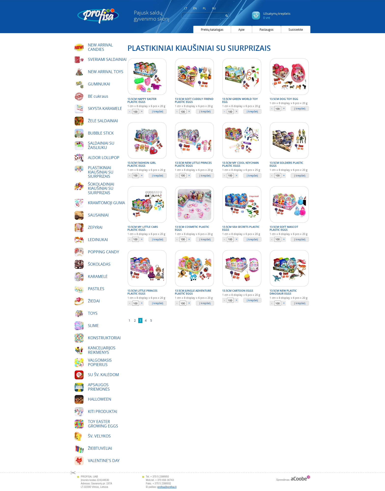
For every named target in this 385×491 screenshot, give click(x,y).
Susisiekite (296, 29)
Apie (241, 29)
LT (185, 8)
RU (214, 8)
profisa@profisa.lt (167, 487)
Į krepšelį (157, 111)
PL (204, 8)
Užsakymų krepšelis (276, 16)
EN (195, 8)
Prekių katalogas (212, 29)
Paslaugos (267, 29)
